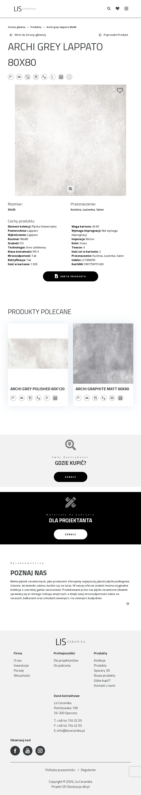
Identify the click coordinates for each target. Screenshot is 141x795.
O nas (18, 660)
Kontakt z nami (104, 685)
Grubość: (13, 243)
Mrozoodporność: (19, 256)
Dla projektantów (66, 660)
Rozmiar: (14, 239)
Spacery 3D (102, 670)
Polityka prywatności (60, 769)
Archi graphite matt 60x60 (102, 388)
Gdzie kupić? (102, 680)
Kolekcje (100, 660)
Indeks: (76, 260)
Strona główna (16, 27)
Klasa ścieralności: (20, 251)
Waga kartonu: (81, 226)
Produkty (100, 665)
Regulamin (88, 769)
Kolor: (75, 243)
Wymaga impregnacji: (86, 231)
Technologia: (16, 247)
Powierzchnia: (17, 231)
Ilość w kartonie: (19, 264)
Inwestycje (21, 665)
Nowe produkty (104, 675)
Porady (19, 670)
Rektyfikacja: (17, 260)
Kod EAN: (77, 264)
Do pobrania (62, 665)
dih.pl (86, 786)
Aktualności (22, 675)
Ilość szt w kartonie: (85, 251)
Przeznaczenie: (82, 256)
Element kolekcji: (19, 226)
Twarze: (77, 247)
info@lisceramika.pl (71, 730)
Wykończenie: (17, 235)
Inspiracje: (78, 239)
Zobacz (70, 477)
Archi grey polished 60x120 (37, 388)
